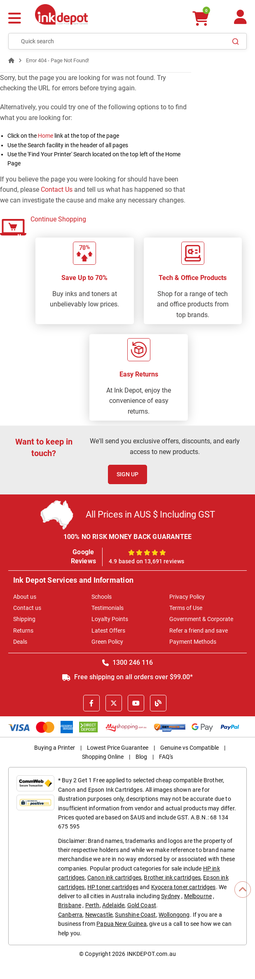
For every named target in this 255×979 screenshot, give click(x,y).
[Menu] (14, 19)
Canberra (70, 914)
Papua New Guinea (121, 923)
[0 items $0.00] (200, 18)
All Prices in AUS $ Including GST (150, 514)
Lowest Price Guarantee (117, 747)
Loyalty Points (109, 619)
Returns (23, 630)
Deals (20, 641)
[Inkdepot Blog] (158, 703)
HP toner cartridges (112, 887)
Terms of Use (185, 608)
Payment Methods (192, 641)
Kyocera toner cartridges (183, 887)
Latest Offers (108, 630)
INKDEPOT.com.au (151, 954)
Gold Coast (142, 905)
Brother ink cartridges (172, 877)
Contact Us (57, 189)
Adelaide (113, 905)
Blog (141, 756)
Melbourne (198, 896)
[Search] (236, 41)
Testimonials (107, 608)
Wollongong (174, 914)
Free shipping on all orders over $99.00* (127, 677)
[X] (114, 703)
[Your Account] (240, 20)
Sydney (170, 896)
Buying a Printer (54, 747)
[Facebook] (91, 703)
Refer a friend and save (198, 630)
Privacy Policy (187, 596)
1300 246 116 (127, 662)
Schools (101, 596)
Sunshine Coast (135, 914)
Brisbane (69, 905)
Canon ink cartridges (114, 877)
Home (45, 135)
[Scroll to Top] (242, 889)
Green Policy (107, 641)
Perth (92, 905)
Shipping (24, 619)
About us (24, 596)
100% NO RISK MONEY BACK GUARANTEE (127, 537)
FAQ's (166, 756)
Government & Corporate (201, 619)
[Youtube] (136, 703)
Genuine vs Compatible (189, 747)
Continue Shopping (58, 219)
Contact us (27, 608)
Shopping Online (103, 756)
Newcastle (98, 914)
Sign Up (127, 474)
